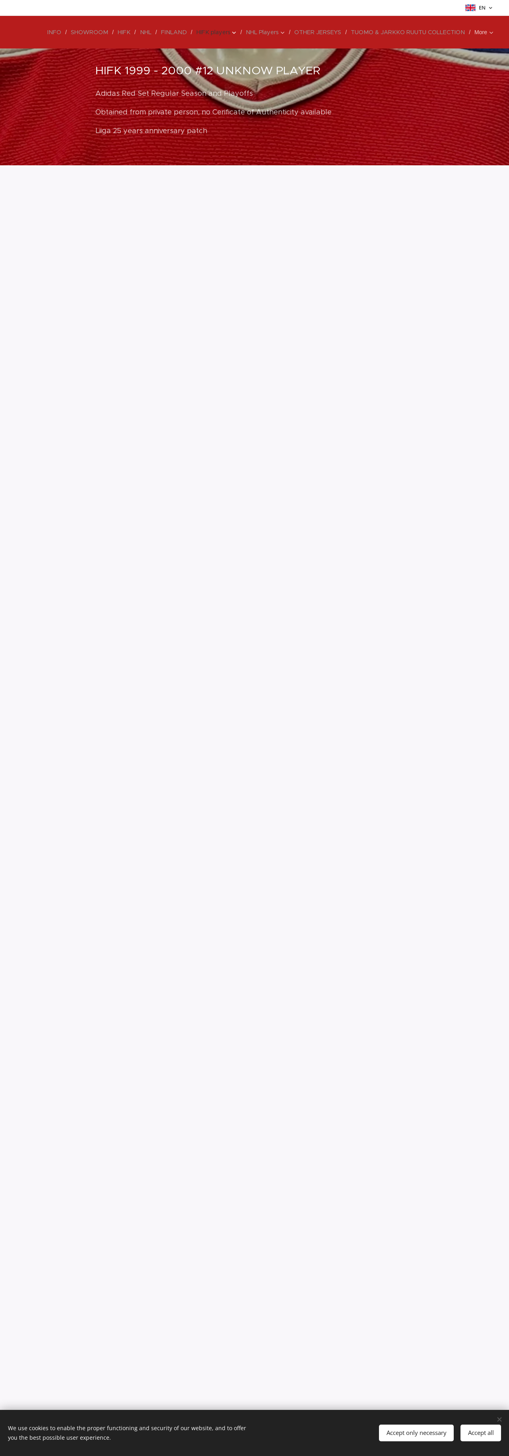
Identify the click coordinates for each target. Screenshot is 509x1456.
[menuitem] (72, 32)
